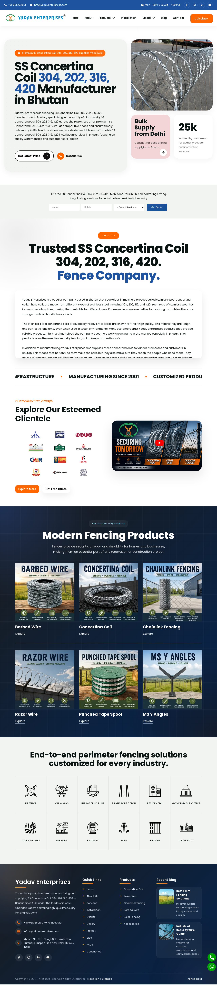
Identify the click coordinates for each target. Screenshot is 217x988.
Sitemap (107, 982)
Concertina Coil (95, 627)
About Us (92, 899)
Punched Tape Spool (100, 714)
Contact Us (69, 155)
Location (93, 982)
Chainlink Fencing (162, 627)
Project (91, 934)
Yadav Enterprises (43, 885)
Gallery (91, 927)
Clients (91, 920)
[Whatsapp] (209, 965)
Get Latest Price (34, 155)
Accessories (131, 927)
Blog (164, 17)
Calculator (201, 17)
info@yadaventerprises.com (48, 5)
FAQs (90, 948)
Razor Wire (26, 714)
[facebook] (187, 5)
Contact (178, 17)
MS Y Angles (155, 714)
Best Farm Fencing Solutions (183, 898)
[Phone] (210, 955)
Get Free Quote (57, 488)
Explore (20, 633)
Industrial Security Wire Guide (185, 933)
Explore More (28, 488)
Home (74, 17)
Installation (128, 17)
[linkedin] (202, 5)
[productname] (129, 206)
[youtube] (210, 5)
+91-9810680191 (15, 5)
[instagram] (195, 5)
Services (92, 906)
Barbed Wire (28, 627)
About (89, 17)
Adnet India (195, 982)
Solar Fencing (132, 920)
